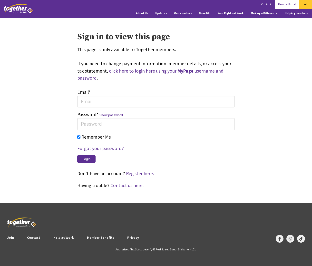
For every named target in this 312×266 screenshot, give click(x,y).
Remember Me (96, 137)
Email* (84, 92)
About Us (142, 13)
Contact (266, 4)
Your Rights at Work (231, 13)
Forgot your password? (100, 148)
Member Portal (287, 4)
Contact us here (126, 185)
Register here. (140, 173)
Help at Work (63, 238)
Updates (161, 13)
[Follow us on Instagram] (290, 239)
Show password (111, 115)
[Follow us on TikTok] (301, 239)
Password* (87, 114)
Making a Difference (264, 13)
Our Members (183, 13)
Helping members (296, 13)
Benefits (205, 13)
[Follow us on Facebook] (279, 239)
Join (305, 4)
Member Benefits (100, 238)
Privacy (133, 238)
